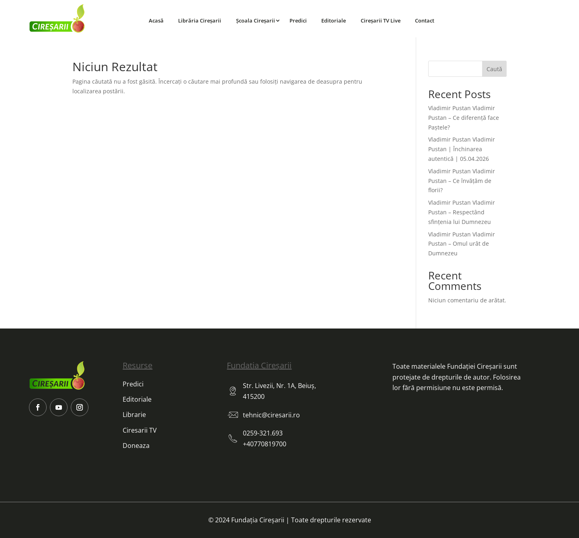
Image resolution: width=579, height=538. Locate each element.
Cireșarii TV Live (380, 20)
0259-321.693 (263, 433)
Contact (424, 20)
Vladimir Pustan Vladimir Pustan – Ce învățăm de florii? (461, 180)
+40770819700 (264, 443)
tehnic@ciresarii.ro (271, 415)
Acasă (156, 20)
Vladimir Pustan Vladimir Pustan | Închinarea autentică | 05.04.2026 (461, 149)
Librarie (134, 414)
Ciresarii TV (140, 430)
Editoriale (333, 20)
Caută (494, 69)
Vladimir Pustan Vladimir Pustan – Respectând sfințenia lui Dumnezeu (461, 212)
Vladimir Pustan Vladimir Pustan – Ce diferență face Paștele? (463, 117)
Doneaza (136, 445)
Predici (298, 20)
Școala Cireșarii (255, 20)
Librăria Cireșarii (199, 20)
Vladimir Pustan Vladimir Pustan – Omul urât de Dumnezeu (461, 243)
